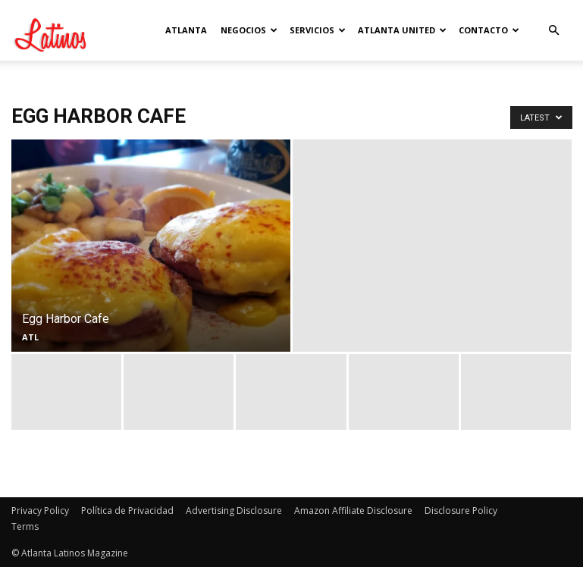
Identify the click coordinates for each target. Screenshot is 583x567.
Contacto (489, 30)
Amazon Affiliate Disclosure (353, 510)
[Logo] (79, 30)
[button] (554, 30)
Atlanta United (402, 30)
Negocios (249, 30)
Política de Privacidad (127, 510)
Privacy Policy (40, 510)
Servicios (318, 30)
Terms (25, 526)
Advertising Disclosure (234, 510)
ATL (30, 337)
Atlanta (186, 30)
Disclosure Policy (461, 510)
